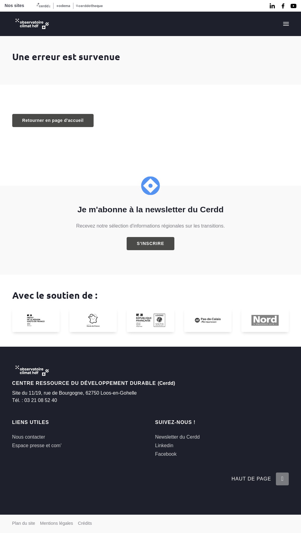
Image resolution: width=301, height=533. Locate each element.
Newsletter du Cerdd (177, 437)
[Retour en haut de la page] (282, 479)
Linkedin (164, 445)
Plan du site (23, 523)
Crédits (85, 523)
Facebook (166, 454)
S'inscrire (150, 243)
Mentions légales (56, 523)
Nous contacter (28, 437)
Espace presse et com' (36, 445)
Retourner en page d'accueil (53, 120)
